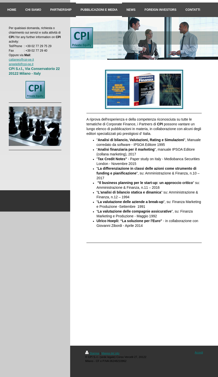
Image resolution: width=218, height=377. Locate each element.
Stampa (92, 353)
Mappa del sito (110, 353)
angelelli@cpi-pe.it (21, 64)
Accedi (199, 352)
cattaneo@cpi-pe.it (21, 59)
